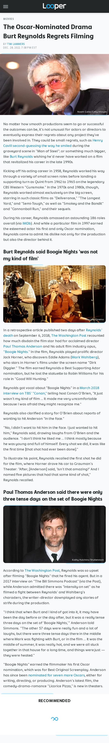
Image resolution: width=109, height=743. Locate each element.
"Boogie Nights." (16, 351)
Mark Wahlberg (85, 357)
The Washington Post (68, 335)
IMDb (26, 223)
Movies (8, 19)
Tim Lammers (16, 44)
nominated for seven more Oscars (56, 675)
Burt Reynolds (21, 156)
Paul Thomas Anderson (22, 346)
